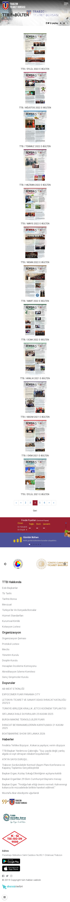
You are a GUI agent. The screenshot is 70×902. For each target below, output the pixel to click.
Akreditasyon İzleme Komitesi (18, 671)
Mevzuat (7, 604)
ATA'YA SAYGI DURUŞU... (15, 759)
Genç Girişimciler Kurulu (15, 677)
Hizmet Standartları (12, 615)
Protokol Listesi (10, 643)
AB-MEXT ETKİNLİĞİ (13, 688)
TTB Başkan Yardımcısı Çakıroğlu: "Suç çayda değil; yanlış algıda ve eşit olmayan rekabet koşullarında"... (33, 752)
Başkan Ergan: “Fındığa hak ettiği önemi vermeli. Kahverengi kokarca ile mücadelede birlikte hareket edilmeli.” (34, 786)
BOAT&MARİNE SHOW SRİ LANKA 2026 (23, 733)
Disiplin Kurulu (10, 660)
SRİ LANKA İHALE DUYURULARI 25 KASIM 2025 (27, 713)
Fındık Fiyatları (35, 520)
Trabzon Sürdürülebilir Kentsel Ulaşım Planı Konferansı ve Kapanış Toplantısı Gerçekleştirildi (33, 766)
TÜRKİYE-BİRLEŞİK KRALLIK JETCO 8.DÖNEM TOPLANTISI (34, 708)
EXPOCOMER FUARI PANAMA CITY (21, 694)
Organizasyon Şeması (14, 638)
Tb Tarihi (7, 593)
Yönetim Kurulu (10, 654)
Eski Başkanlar (10, 587)
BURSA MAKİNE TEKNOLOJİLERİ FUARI (23, 719)
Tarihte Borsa (9, 598)
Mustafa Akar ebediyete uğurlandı (20, 793)
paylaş (55, 23)
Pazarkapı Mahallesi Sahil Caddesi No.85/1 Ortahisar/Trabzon (32, 855)
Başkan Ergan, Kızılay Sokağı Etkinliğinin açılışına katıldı (31, 773)
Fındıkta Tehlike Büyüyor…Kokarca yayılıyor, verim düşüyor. (33, 745)
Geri (35, 510)
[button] (66, 523)
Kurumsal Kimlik (11, 621)
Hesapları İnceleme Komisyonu (19, 666)
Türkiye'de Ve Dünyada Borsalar (19, 610)
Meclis (5, 649)
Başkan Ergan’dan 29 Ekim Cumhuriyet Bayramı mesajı (31, 779)
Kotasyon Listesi (11, 626)
